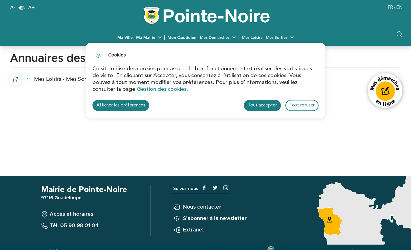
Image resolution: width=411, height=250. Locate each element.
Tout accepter (262, 105)
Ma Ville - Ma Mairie (136, 38)
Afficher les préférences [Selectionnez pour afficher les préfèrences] (120, 105)
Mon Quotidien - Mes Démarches (198, 38)
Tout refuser (302, 105)
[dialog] (205, 80)
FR (390, 8)
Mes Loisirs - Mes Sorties (264, 38)
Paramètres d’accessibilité (21, 8)
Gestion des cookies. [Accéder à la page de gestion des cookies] (162, 89)
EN (399, 8)
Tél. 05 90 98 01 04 (74, 225)
